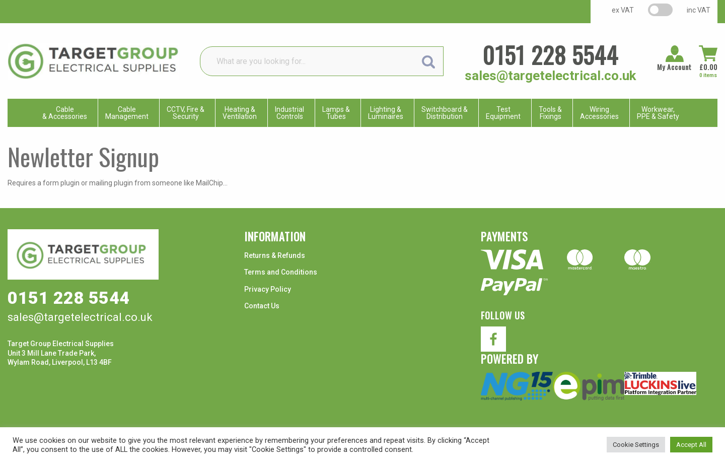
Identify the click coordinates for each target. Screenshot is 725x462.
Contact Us (261, 306)
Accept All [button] (691, 444)
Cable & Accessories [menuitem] (64, 112)
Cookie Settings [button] (636, 444)
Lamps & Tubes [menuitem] (336, 112)
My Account (674, 67)
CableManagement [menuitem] (127, 112)
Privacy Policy (267, 289)
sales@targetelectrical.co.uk (550, 75)
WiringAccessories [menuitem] (599, 112)
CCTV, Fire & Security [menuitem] (185, 112)
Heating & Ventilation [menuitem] (240, 112)
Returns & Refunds (274, 255)
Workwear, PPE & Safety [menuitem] (658, 112)
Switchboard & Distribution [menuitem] (444, 112)
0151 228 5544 (550, 54)
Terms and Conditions (280, 272)
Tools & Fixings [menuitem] (550, 112)
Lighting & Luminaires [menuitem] (385, 112)
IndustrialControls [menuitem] (289, 112)
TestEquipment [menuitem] (503, 112)
